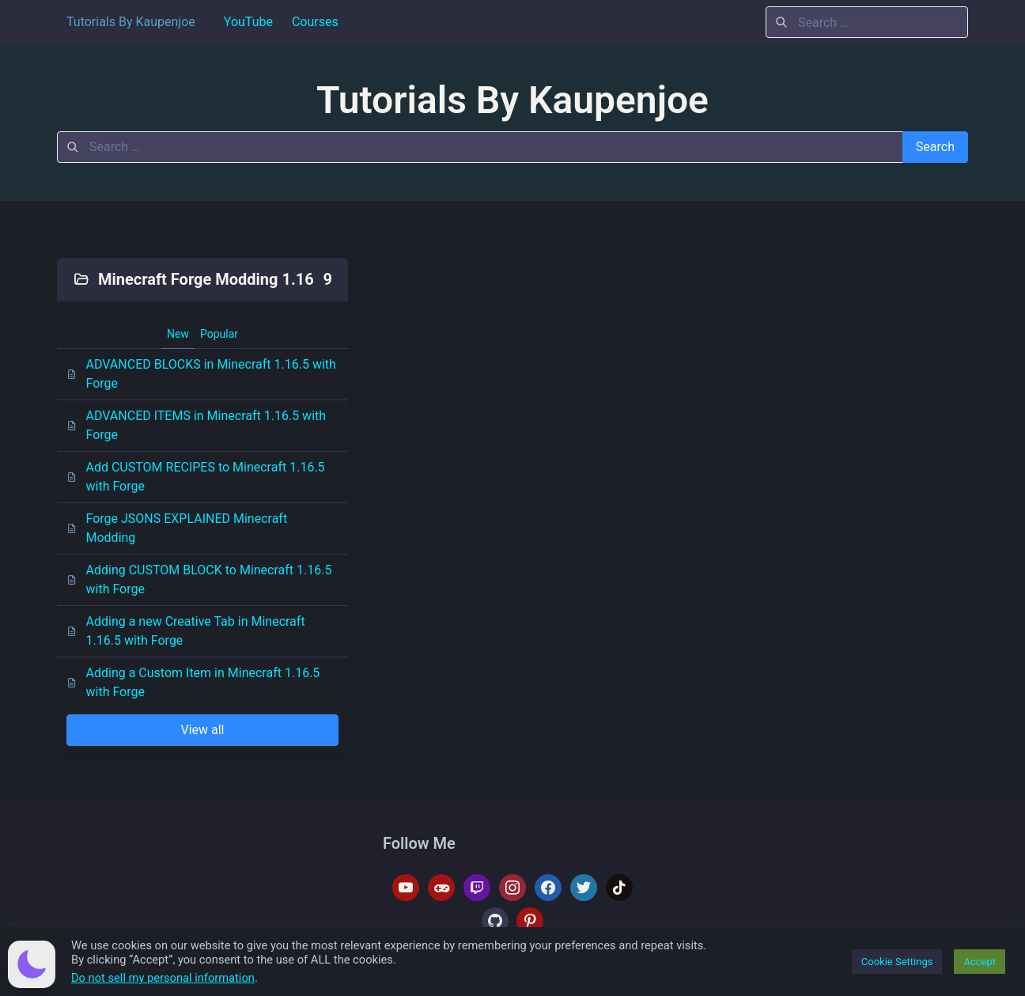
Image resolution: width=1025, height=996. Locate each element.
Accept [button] (979, 962)
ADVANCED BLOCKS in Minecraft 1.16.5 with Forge (201, 374)
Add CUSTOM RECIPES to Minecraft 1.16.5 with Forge (195, 477)
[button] (31, 964)
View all (202, 729)
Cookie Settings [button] (897, 962)
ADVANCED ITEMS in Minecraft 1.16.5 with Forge (196, 425)
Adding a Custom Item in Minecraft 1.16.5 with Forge (193, 682)
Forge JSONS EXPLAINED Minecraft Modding (176, 528)
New (178, 334)
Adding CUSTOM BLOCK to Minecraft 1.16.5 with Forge (198, 579)
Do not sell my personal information (163, 978)
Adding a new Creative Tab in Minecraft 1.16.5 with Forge (185, 631)
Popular (219, 334)
